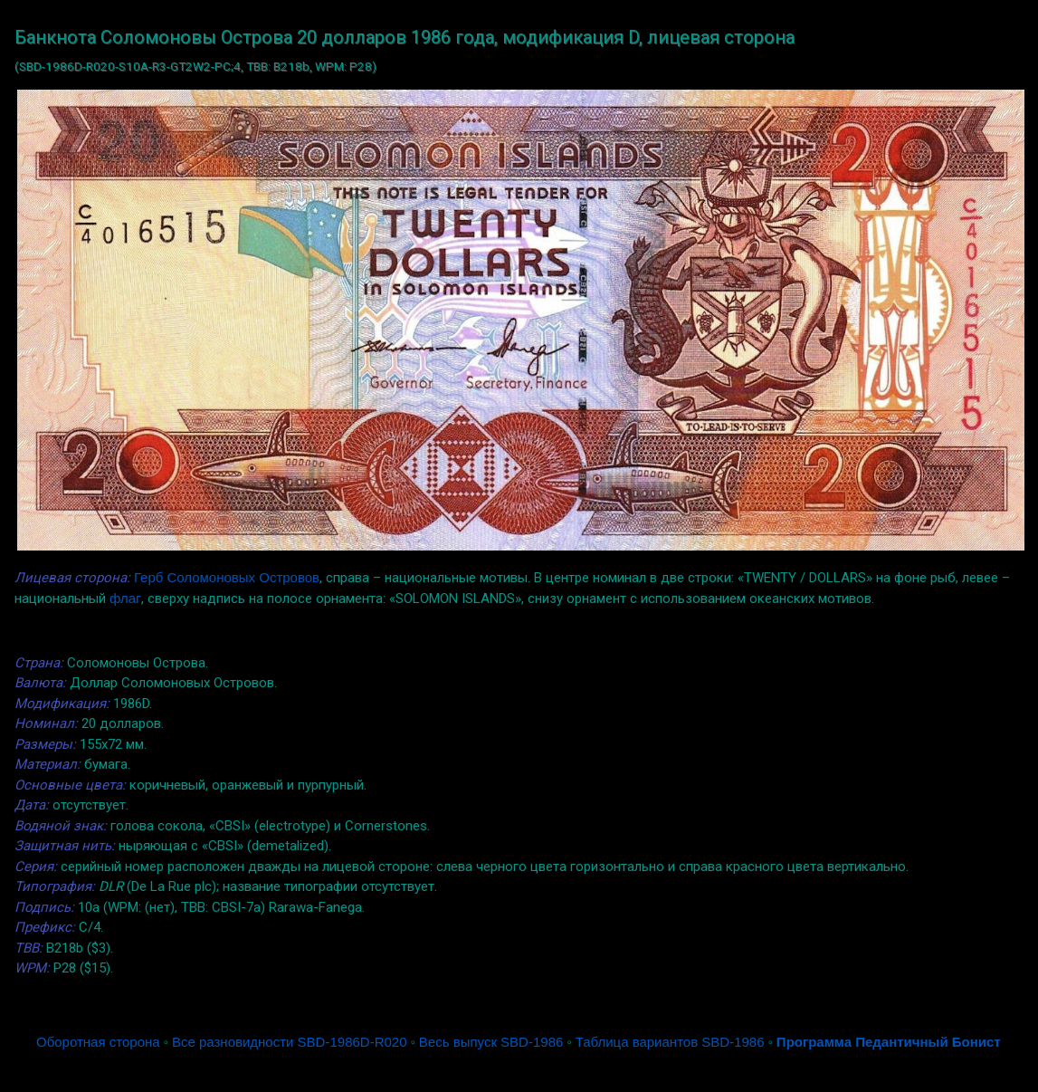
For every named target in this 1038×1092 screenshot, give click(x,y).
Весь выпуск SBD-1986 (491, 1041)
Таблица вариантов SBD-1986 (670, 1041)
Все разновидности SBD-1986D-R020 (289, 1041)
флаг (125, 598)
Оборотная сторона (98, 1041)
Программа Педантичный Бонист (888, 1041)
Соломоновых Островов (243, 577)
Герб (148, 577)
